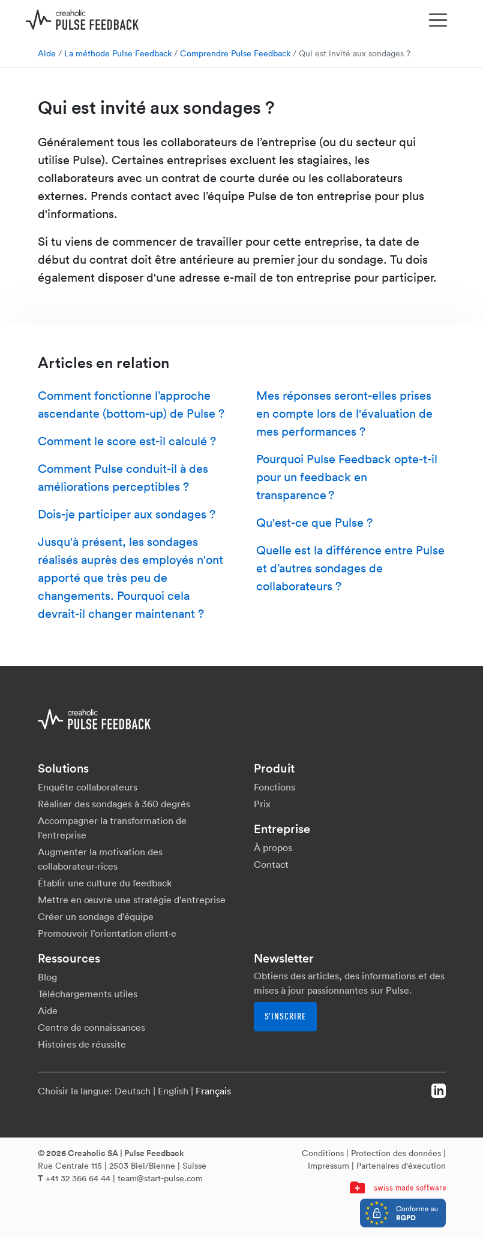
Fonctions (274, 787)
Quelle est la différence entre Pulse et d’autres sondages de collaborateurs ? (350, 568)
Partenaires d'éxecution (401, 1165)
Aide (47, 53)
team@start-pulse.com (160, 1178)
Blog (47, 977)
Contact (271, 864)
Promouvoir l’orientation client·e (107, 933)
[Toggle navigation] (438, 20)
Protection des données (396, 1153)
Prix (262, 804)
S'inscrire (286, 1016)
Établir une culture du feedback (105, 883)
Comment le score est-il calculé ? (127, 441)
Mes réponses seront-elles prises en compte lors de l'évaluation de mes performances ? (344, 413)
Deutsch (133, 1091)
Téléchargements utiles (87, 994)
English (173, 1091)
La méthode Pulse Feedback (118, 53)
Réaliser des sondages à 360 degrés (114, 804)
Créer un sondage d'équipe (96, 916)
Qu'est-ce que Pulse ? (314, 522)
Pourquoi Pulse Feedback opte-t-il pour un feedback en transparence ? (346, 477)
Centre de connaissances (91, 1027)
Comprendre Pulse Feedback (235, 53)
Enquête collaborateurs (87, 787)
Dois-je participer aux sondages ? (126, 514)
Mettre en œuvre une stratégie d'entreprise (132, 900)
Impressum (328, 1165)
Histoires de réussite (82, 1044)
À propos (273, 847)
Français (213, 1091)
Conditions (323, 1153)
